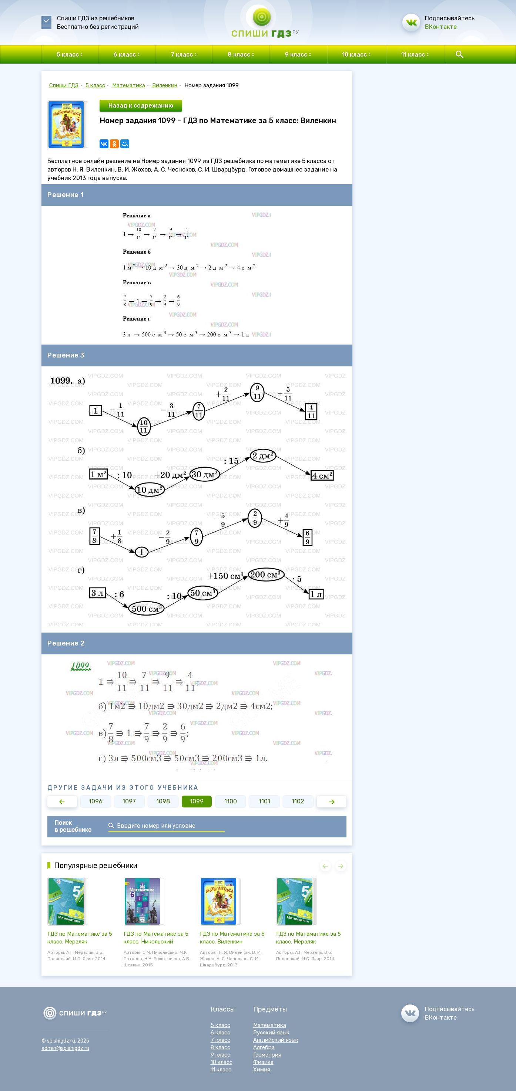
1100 (230, 801)
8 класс (220, 1047)
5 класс (95, 85)
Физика (263, 1062)
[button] (62, 801)
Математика (128, 85)
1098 (163, 801)
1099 (197, 801)
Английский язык (275, 1040)
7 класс (220, 1040)
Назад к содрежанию (140, 105)
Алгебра (264, 1047)
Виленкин (164, 85)
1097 (129, 801)
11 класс (221, 1069)
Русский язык (271, 1032)
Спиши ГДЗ (63, 85)
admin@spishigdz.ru (65, 1048)
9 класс (220, 1054)
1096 (96, 801)
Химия (261, 1069)
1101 (264, 801)
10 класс (221, 1062)
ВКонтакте (441, 26)
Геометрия (267, 1054)
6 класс (220, 1032)
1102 (298, 801)
